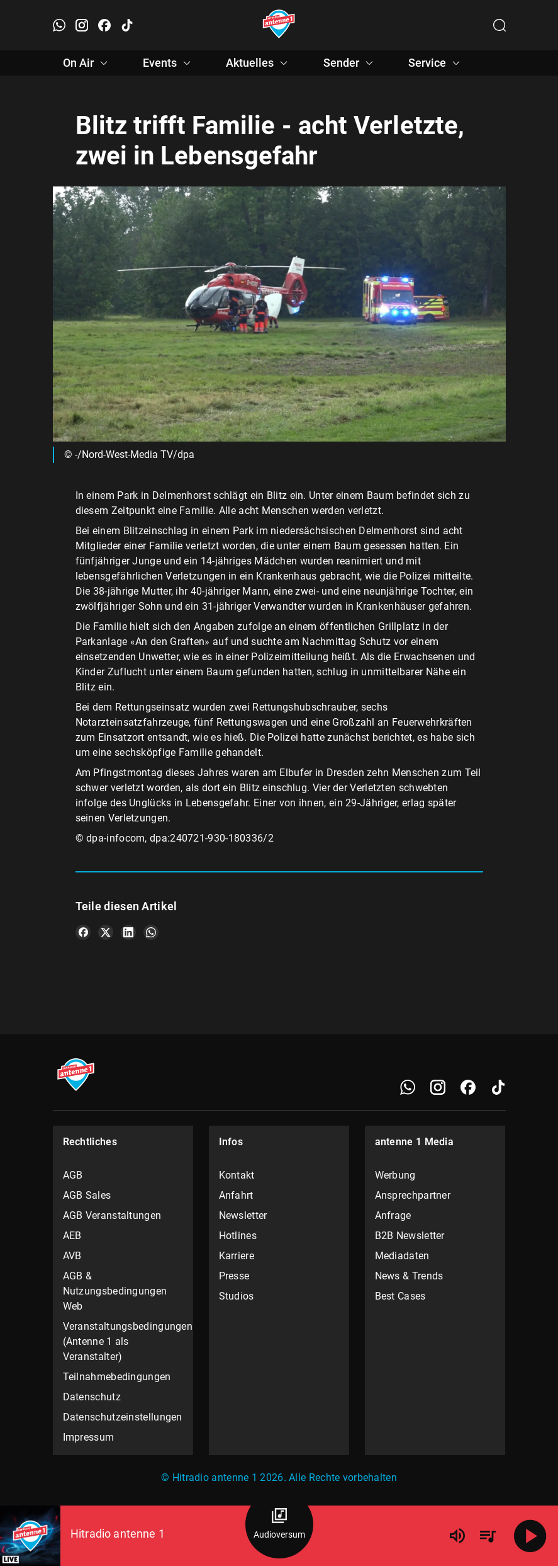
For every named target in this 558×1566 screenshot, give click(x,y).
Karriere (236, 1256)
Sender (350, 63)
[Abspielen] (530, 1535)
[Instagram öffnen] (81, 25)
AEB (72, 1236)
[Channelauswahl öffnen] (499, 25)
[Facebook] (468, 1087)
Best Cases (400, 1296)
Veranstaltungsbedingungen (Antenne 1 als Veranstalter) (123, 1341)
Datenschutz (92, 1397)
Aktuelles (258, 63)
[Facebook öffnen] (104, 25)
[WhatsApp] (407, 1087)
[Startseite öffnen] (279, 25)
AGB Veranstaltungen (112, 1215)
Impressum (88, 1437)
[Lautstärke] (457, 1536)
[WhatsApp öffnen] (59, 25)
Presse (234, 1276)
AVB (72, 1256)
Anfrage (393, 1215)
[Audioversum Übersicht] (279, 1524)
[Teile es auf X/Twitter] (105, 932)
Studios (236, 1296)
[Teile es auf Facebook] (83, 932)
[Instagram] (437, 1087)
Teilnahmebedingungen (117, 1377)
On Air (87, 63)
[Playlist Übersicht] (487, 1536)
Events (168, 63)
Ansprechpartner (413, 1195)
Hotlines (238, 1236)
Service (436, 63)
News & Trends (409, 1276)
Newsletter (243, 1215)
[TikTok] (498, 1087)
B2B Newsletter (410, 1236)
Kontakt (237, 1175)
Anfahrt (236, 1195)
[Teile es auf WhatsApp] (151, 932)
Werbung (395, 1175)
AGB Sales (87, 1195)
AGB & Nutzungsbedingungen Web (115, 1291)
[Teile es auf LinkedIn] (128, 932)
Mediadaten (402, 1256)
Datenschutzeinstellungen (122, 1417)
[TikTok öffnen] (127, 25)
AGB (73, 1175)
